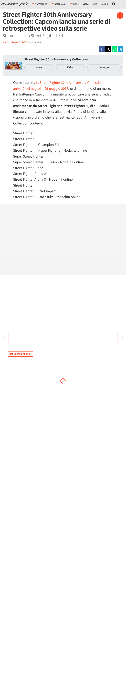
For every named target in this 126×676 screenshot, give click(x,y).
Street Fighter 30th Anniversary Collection (56, 59)
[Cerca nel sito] (114, 4)
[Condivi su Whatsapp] (114, 49)
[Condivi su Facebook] (102, 49)
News (39, 67)
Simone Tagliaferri (19, 42)
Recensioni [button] (59, 4)
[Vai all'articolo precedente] (122, 338)
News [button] (74, 4)
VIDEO (5, 42)
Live (95, 4)
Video (86, 4)
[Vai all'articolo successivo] (4, 338)
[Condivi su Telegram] (120, 49)
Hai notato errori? (20, 353)
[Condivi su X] (108, 49)
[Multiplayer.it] (14, 4)
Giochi (104, 4)
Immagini (104, 67)
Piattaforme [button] (39, 4)
